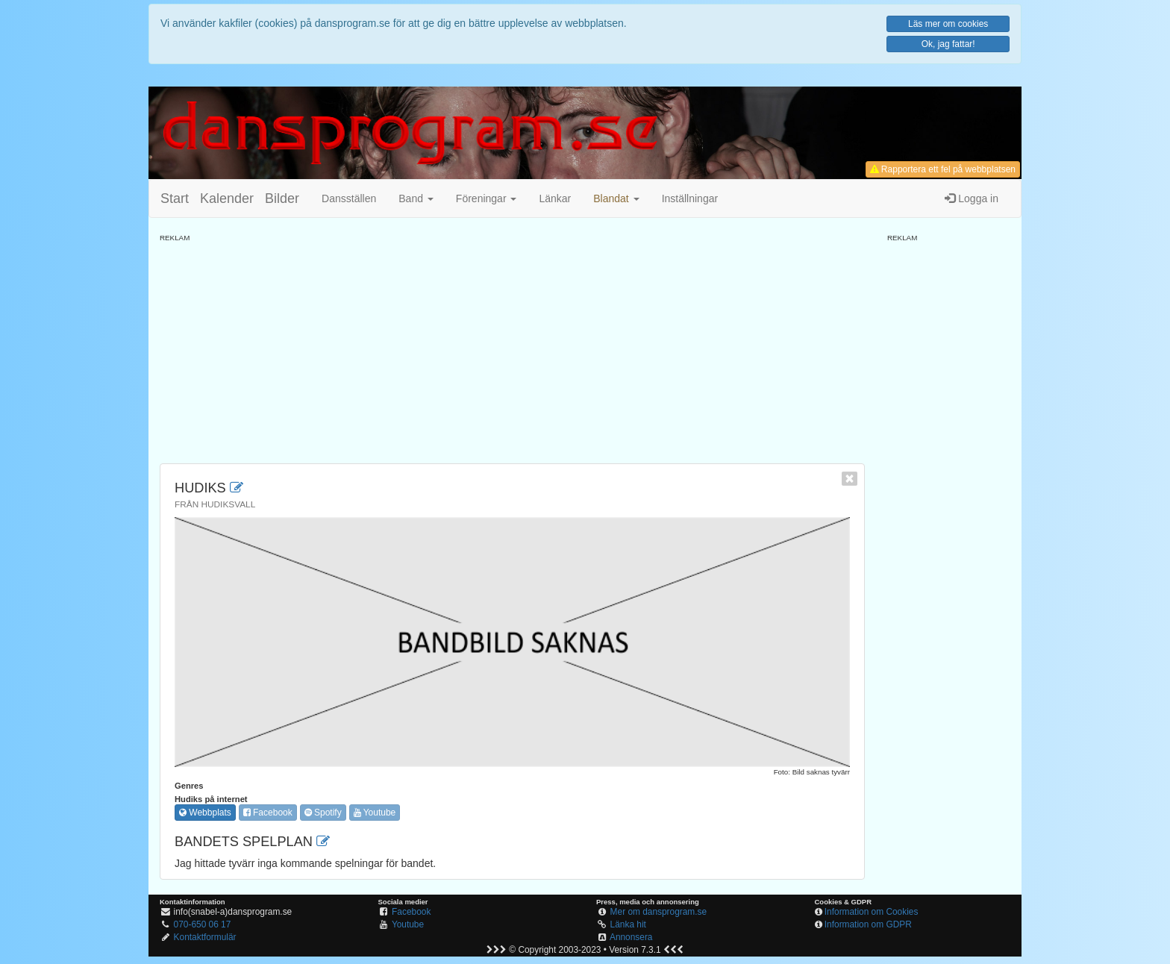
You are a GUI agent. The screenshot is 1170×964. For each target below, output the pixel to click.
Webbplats (205, 812)
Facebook (267, 812)
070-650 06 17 (202, 924)
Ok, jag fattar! (948, 44)
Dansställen (349, 198)
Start (174, 198)
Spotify (323, 812)
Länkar (555, 198)
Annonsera (631, 937)
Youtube (375, 812)
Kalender (227, 198)
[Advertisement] (512, 347)
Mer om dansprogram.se (658, 912)
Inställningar (690, 198)
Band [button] (416, 198)
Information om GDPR (868, 924)
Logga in (971, 198)
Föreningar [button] (486, 198)
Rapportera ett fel (943, 169)
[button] (616, 198)
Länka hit (628, 924)
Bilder (282, 198)
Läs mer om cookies (948, 24)
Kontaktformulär (205, 937)
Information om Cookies (872, 912)
